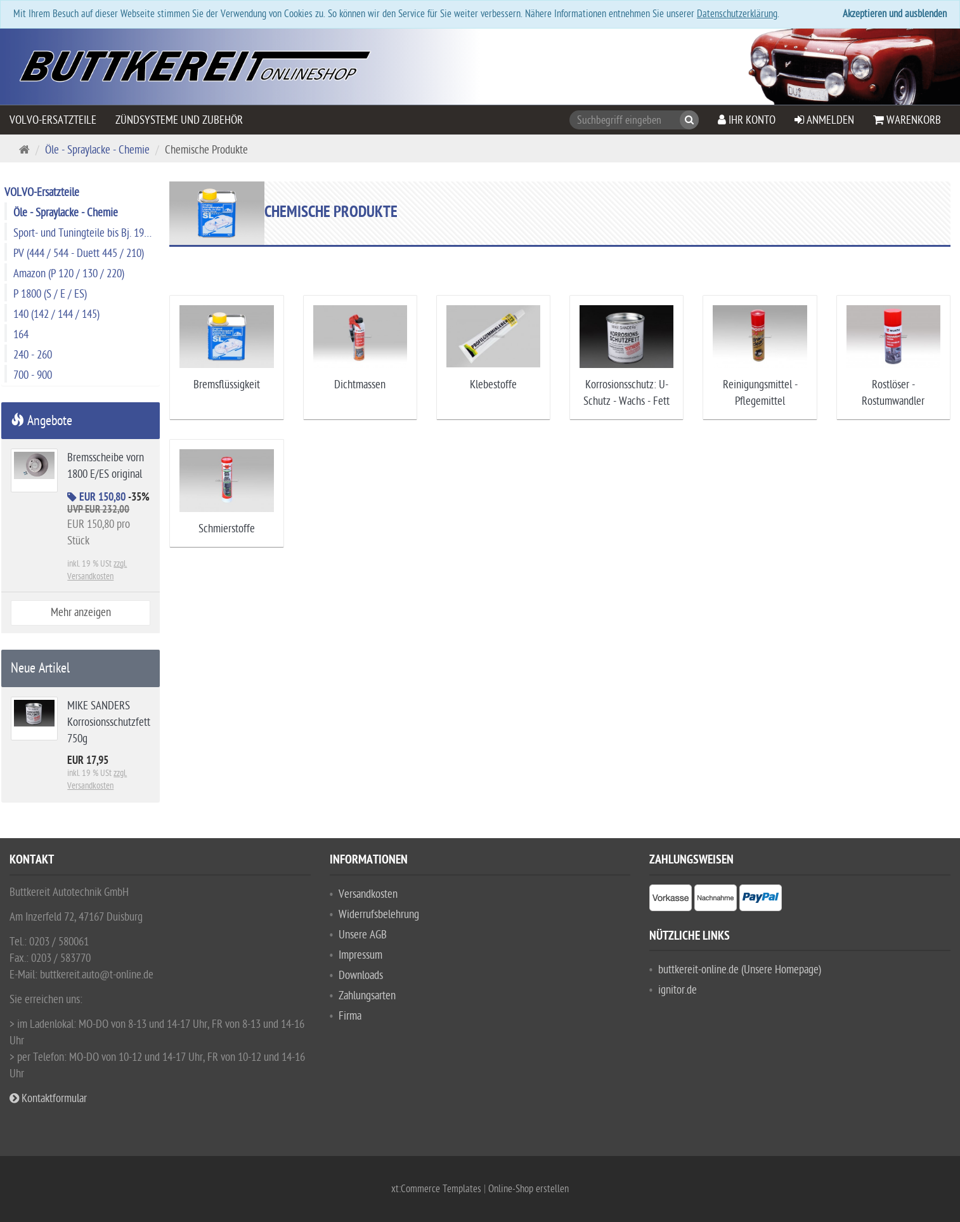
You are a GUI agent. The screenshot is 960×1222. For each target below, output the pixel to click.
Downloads (361, 975)
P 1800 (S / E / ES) (50, 294)
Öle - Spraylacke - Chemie (97, 150)
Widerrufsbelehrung (379, 914)
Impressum (360, 955)
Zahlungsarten (367, 995)
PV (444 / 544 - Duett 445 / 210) (78, 253)
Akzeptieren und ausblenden (895, 14)
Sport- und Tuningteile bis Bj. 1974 (83, 233)
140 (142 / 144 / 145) (56, 314)
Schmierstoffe (226, 528)
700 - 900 (32, 375)
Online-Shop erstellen (528, 1189)
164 (21, 334)
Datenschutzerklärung (737, 14)
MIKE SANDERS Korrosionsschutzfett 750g (108, 722)
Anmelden (824, 120)
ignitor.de (677, 990)
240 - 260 (32, 355)
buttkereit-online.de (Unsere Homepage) (739, 969)
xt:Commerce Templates (437, 1189)
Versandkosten (368, 894)
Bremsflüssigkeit (226, 384)
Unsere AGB (363, 935)
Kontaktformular (48, 1098)
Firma (350, 1016)
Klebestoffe (493, 384)
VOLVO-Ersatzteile (53, 120)
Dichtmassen (360, 384)
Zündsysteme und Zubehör (179, 120)
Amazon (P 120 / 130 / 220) (68, 273)
